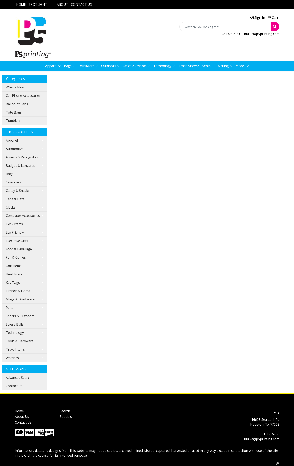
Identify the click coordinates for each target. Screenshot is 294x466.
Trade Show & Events (194, 66)
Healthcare (14, 274)
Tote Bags (14, 112)
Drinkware (86, 66)
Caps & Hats (15, 199)
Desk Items (14, 224)
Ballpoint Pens (17, 104)
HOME (21, 4)
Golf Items (13, 266)
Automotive (14, 149)
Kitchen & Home (18, 291)
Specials (66, 416)
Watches (12, 358)
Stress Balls (14, 324)
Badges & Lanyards (20, 165)
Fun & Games (16, 257)
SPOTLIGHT (38, 4)
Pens (9, 307)
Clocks (11, 207)
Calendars (13, 182)
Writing (223, 66)
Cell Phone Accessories (23, 95)
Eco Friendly (15, 232)
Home (19, 411)
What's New (15, 87)
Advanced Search (18, 377)
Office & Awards (135, 66)
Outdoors (108, 66)
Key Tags (13, 282)
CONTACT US (81, 4)
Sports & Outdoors (20, 316)
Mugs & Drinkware (20, 299)
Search (65, 411)
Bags (68, 66)
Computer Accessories (23, 215)
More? (240, 66)
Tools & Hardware (19, 341)
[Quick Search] (225, 26)
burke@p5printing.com (261, 34)
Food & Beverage (19, 249)
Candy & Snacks (18, 190)
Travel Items (15, 349)
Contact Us (14, 386)
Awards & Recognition (22, 157)
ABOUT (62, 4)
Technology (162, 66)
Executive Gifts (17, 241)
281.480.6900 (231, 34)
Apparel (51, 66)
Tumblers (13, 120)
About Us (22, 416)
